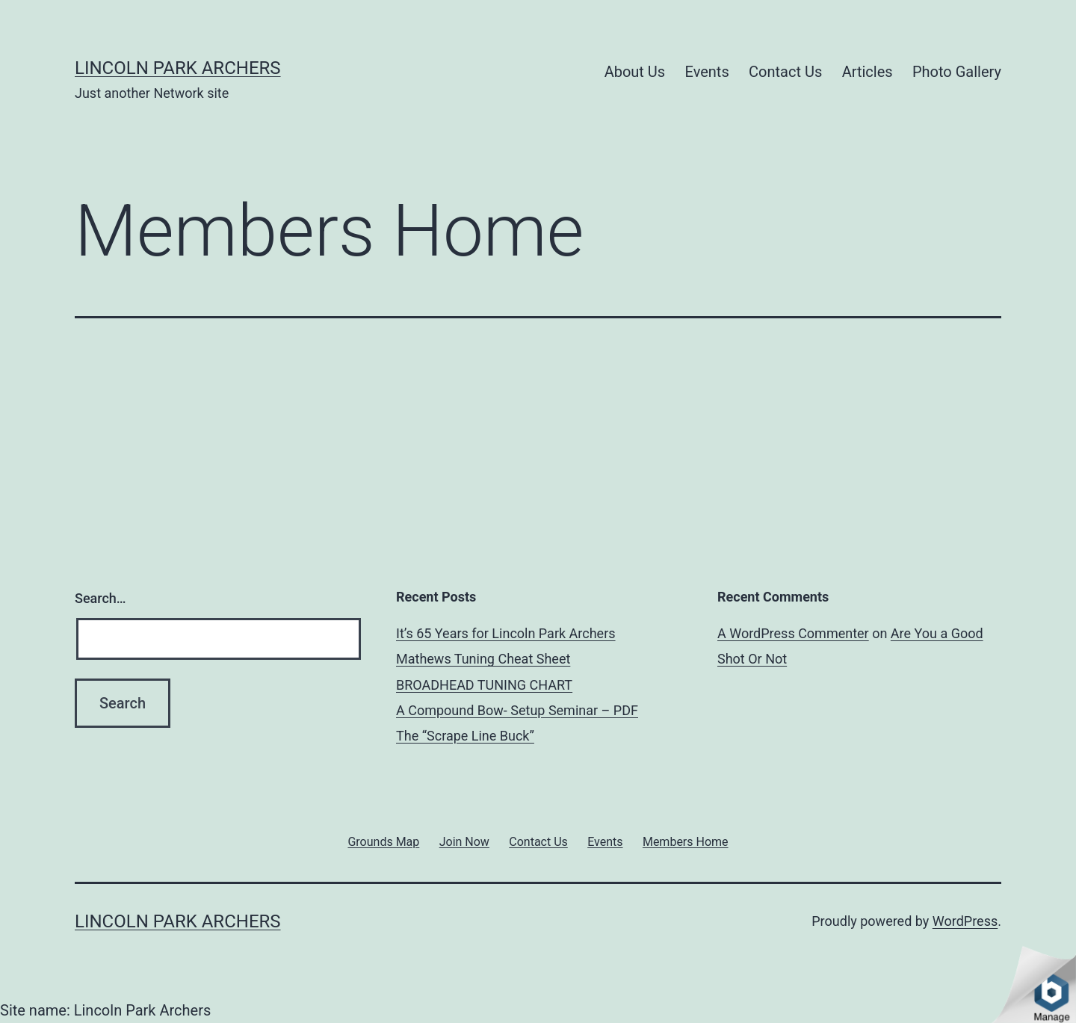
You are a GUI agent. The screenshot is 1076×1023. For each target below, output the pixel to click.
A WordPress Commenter (793, 633)
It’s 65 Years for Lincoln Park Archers (506, 633)
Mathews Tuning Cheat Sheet (483, 659)
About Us (635, 72)
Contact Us (785, 72)
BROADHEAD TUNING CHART (484, 685)
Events (707, 72)
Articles (867, 72)
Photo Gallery (956, 72)
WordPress (965, 921)
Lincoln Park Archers (178, 68)
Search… (100, 598)
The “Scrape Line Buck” (465, 736)
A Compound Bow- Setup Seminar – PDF (517, 710)
